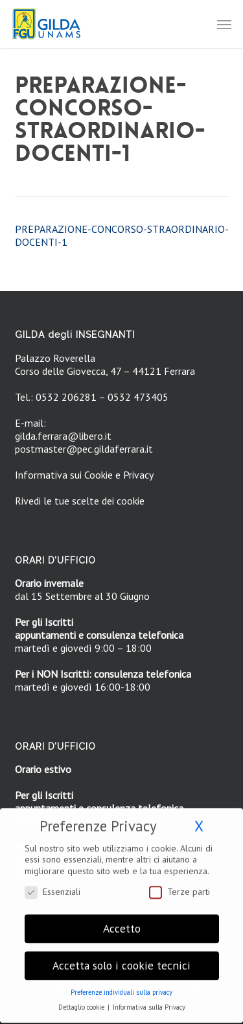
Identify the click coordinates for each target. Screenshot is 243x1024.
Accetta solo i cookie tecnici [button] (121, 958)
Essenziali (52, 884)
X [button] (198, 818)
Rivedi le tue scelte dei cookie (80, 500)
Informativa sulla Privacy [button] (149, 1000)
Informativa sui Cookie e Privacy (84, 474)
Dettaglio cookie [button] (82, 1000)
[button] (224, 24)
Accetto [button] (122, 921)
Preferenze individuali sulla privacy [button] (121, 985)
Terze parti (179, 884)
